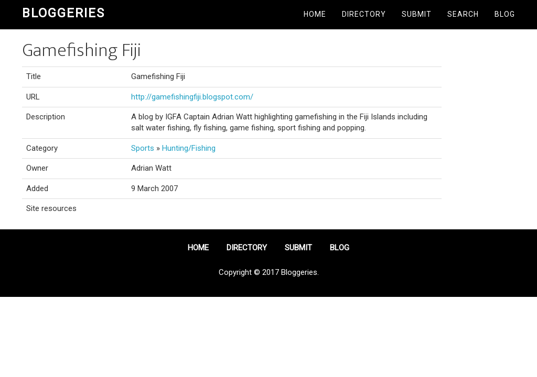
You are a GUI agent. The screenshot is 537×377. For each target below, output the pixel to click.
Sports (142, 148)
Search (463, 14)
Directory (364, 14)
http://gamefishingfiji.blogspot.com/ (192, 97)
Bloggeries (63, 13)
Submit (417, 14)
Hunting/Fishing (189, 148)
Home (315, 14)
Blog (505, 14)
